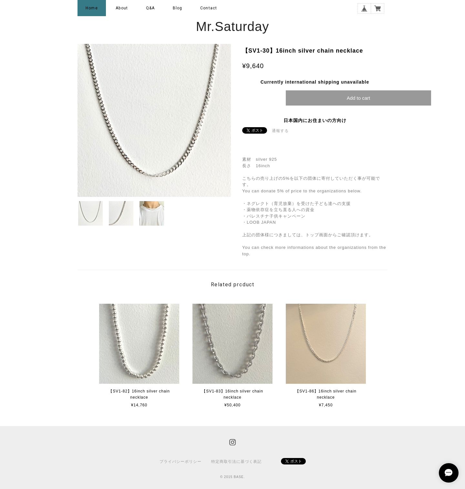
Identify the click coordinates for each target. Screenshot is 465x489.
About (122, 8)
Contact (208, 8)
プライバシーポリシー (181, 461)
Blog (177, 8)
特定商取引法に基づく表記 (236, 461)
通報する (280, 130)
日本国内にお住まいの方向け (315, 120)
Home (92, 8)
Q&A (150, 8)
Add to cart (358, 98)
